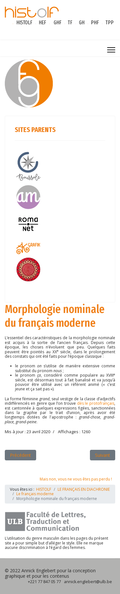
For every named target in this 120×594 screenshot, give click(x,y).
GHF (57, 23)
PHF (95, 23)
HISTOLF (24, 23)
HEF (42, 23)
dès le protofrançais (96, 403)
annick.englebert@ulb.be (88, 581)
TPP (110, 23)
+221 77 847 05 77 (44, 581)
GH (81, 23)
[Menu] (111, 49)
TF (70, 23)
